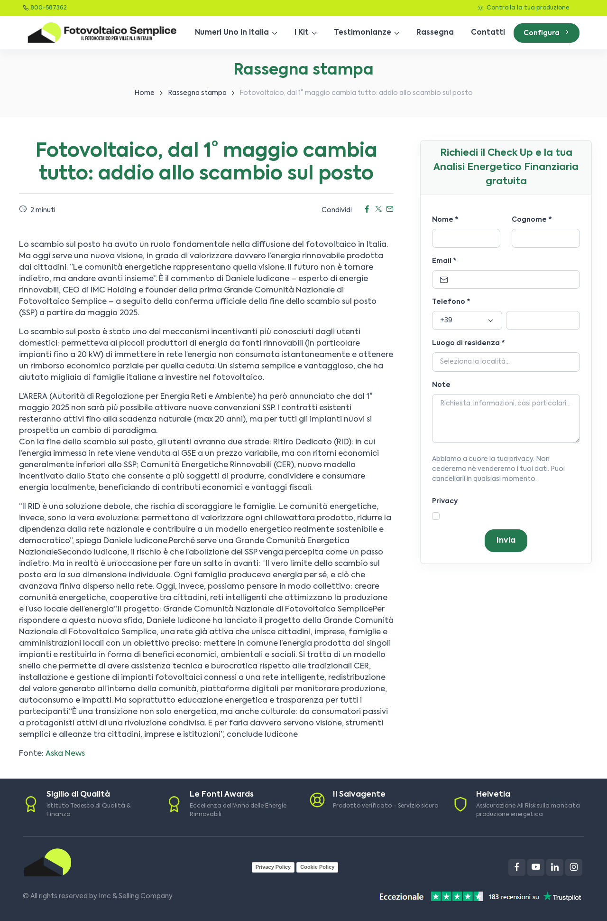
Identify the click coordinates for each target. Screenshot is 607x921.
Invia (506, 541)
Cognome (532, 219)
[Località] (505, 362)
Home (144, 93)
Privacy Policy (273, 867)
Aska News (65, 754)
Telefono (451, 302)
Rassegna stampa (197, 93)
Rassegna (435, 32)
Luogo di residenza (468, 343)
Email (444, 261)
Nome (445, 219)
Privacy (445, 501)
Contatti (488, 32)
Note (441, 385)
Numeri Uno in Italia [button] (232, 32)
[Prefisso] (467, 320)
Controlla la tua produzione (523, 8)
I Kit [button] (301, 32)
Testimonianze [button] (362, 32)
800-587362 (48, 8)
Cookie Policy (317, 867)
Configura (547, 32)
